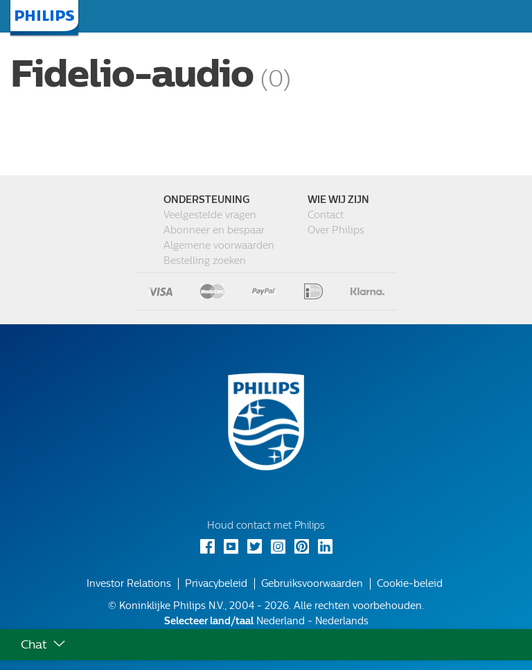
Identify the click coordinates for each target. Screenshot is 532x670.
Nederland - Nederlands (266, 621)
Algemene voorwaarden (218, 246)
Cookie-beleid (410, 584)
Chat (33, 644)
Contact (326, 215)
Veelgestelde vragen (209, 215)
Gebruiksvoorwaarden (312, 584)
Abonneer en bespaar (214, 230)
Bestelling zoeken (204, 261)
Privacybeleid (216, 584)
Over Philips (336, 230)
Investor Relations (129, 584)
